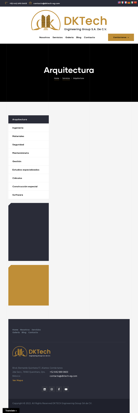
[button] (121, 37)
